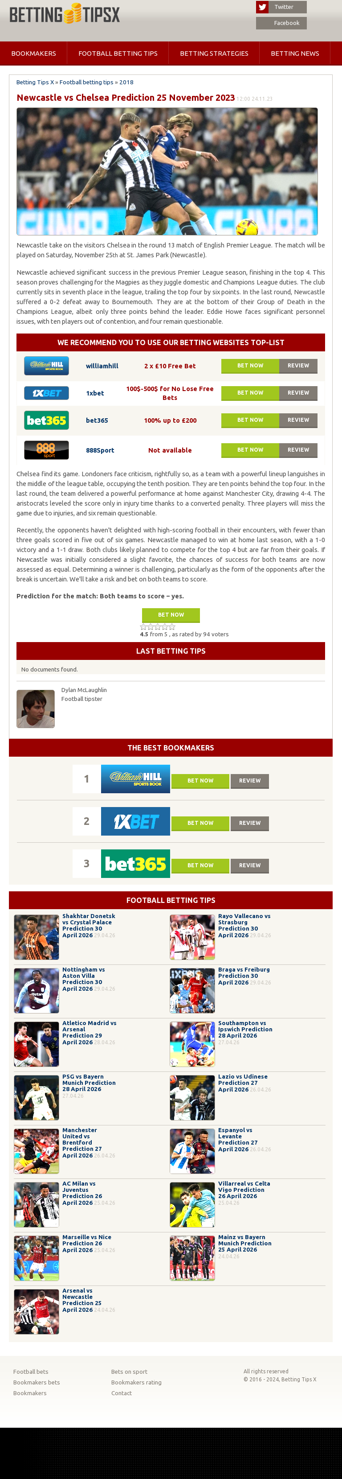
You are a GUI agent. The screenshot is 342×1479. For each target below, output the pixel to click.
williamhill (102, 366)
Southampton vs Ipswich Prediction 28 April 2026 (245, 1029)
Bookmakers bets (36, 1382)
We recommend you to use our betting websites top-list (171, 342)
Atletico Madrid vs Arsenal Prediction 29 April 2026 (89, 1033)
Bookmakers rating (136, 1382)
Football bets (31, 1371)
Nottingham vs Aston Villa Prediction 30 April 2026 (83, 979)
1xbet (95, 393)
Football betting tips (118, 53)
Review (298, 365)
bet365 (97, 420)
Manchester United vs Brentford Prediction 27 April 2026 (82, 1143)
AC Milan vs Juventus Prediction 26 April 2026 (82, 1193)
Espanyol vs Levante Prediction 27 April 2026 (238, 1140)
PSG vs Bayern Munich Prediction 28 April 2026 (89, 1082)
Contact (121, 1393)
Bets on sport (129, 1371)
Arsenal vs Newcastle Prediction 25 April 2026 (82, 1300)
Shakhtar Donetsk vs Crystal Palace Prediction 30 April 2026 (88, 926)
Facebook (278, 23)
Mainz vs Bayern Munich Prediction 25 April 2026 (245, 1243)
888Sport (100, 450)
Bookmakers (33, 53)
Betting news (295, 53)
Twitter (274, 7)
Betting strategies (214, 53)
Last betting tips (171, 651)
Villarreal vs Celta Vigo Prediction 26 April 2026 (244, 1189)
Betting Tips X (35, 82)
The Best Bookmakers (170, 748)
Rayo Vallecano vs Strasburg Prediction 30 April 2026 (244, 926)
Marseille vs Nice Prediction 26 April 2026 (86, 1243)
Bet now (250, 365)
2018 (126, 82)
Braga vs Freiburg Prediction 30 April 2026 (244, 976)
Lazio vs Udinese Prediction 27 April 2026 (243, 1083)
